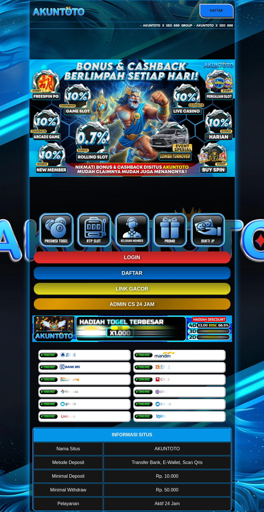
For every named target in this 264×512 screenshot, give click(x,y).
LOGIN (132, 257)
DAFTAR (216, 11)
